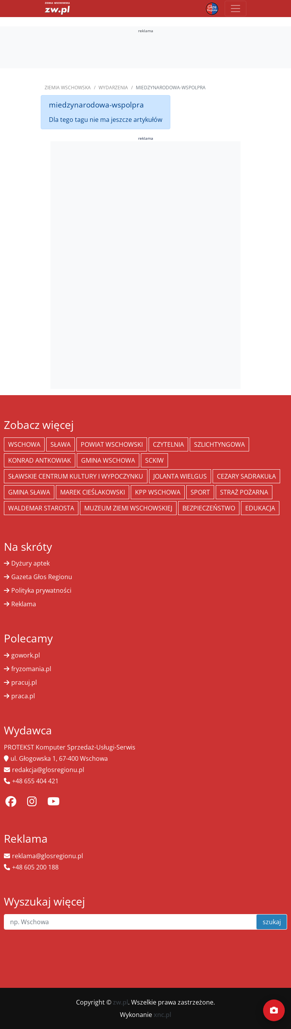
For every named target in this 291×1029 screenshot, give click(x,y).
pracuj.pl (24, 682)
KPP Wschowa (157, 492)
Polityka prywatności (41, 590)
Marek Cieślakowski (92, 492)
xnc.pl (162, 1014)
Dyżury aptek (30, 563)
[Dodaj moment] (274, 1010)
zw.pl (120, 1002)
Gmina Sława (29, 492)
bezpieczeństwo (208, 508)
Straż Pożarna (244, 492)
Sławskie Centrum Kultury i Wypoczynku (75, 476)
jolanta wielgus (180, 476)
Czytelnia (168, 444)
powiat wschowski (112, 444)
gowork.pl (25, 655)
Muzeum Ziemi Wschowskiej (128, 508)
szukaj (272, 922)
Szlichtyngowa (219, 444)
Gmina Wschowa (108, 460)
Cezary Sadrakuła (246, 476)
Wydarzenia (113, 87)
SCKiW (154, 460)
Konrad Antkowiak (39, 460)
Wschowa (24, 444)
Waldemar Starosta (41, 508)
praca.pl (23, 696)
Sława (60, 444)
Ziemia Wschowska (68, 87)
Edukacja (260, 508)
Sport (200, 492)
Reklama (23, 604)
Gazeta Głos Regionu (41, 577)
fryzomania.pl (31, 669)
